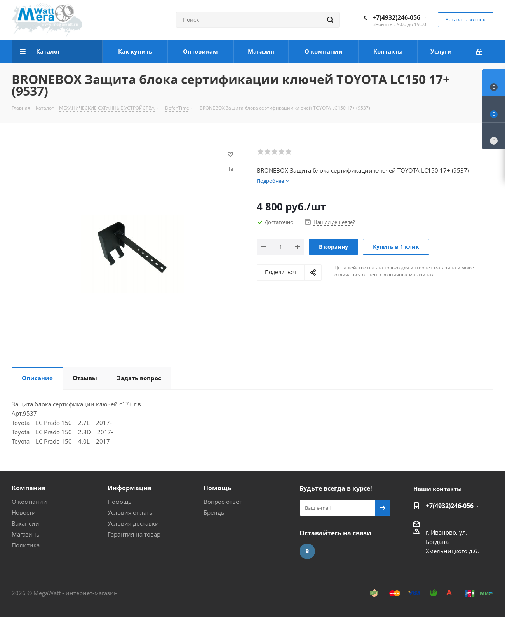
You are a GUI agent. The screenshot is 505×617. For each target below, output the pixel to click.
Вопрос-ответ (223, 501)
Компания (28, 488)
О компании (29, 501)
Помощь (120, 501)
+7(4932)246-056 (396, 17)
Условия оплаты (131, 512)
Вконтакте (307, 551)
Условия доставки (133, 523)
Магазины (26, 534)
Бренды (215, 512)
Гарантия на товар (134, 534)
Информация (130, 488)
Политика (26, 545)
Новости (24, 512)
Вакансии (25, 523)
